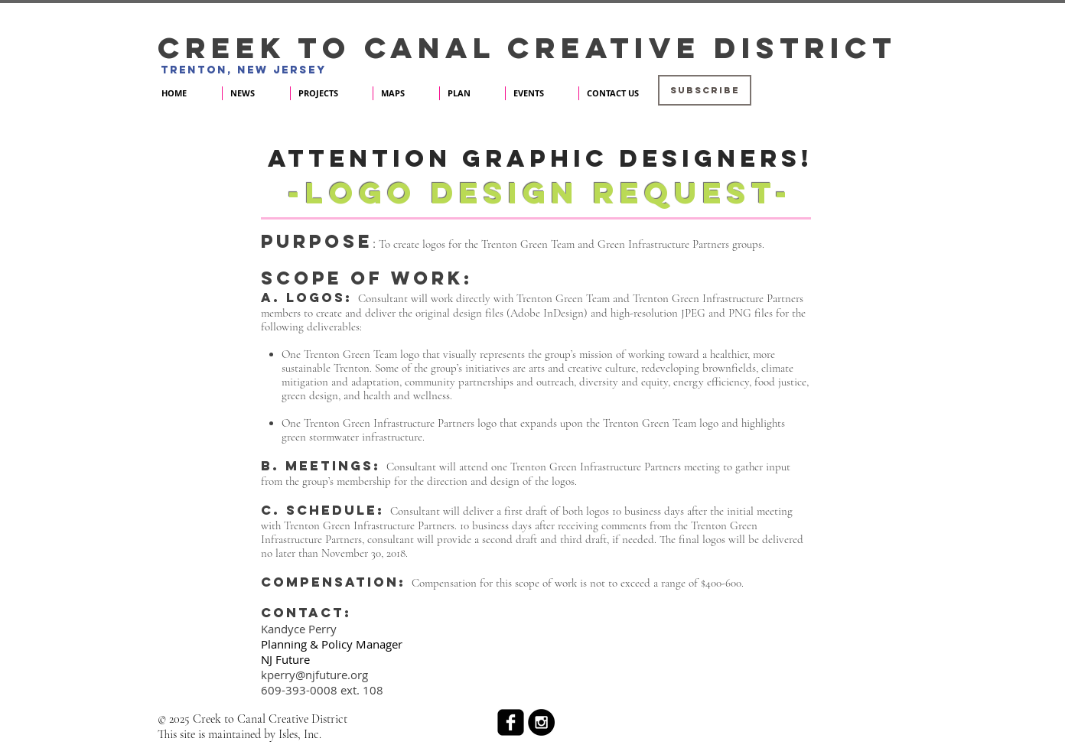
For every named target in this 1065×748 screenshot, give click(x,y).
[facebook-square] (510, 722)
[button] (704, 90)
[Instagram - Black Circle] (541, 722)
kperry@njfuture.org (314, 674)
